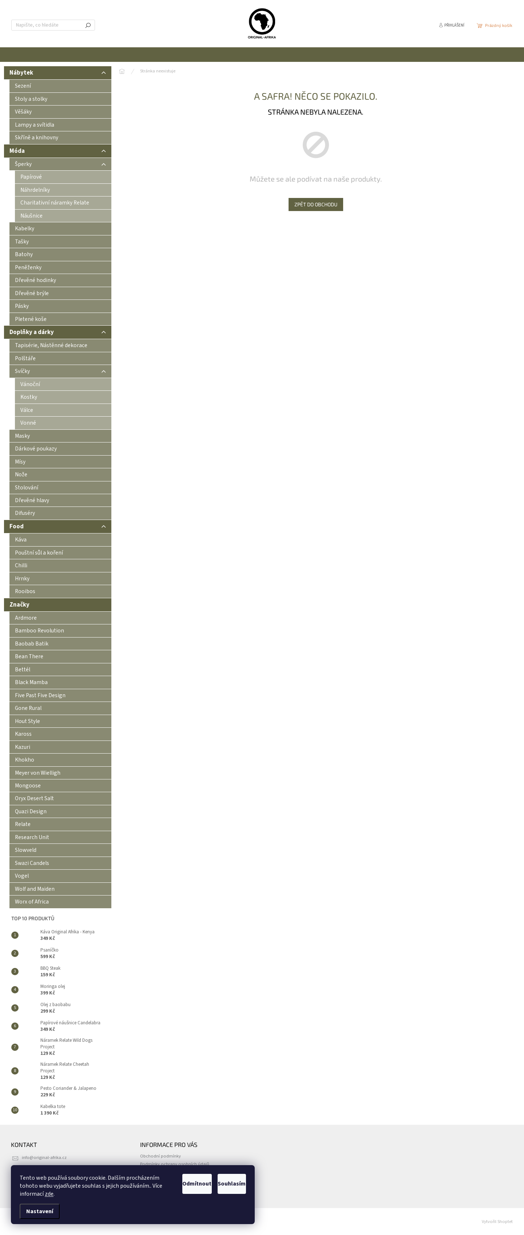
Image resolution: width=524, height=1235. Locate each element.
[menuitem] (173, 54)
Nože (21, 474)
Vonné (28, 423)
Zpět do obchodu (315, 204)
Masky (22, 436)
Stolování (26, 488)
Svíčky (60, 372)
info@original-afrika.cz (44, 1157)
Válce (26, 410)
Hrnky (22, 579)
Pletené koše (31, 319)
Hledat (88, 25)
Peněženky (28, 267)
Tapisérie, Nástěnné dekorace (51, 345)
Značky (19, 604)
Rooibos (25, 591)
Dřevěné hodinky (35, 280)
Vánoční (30, 384)
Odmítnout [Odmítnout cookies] (170, 1184)
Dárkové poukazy (36, 449)
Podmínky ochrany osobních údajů (174, 1164)
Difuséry (25, 513)
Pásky (22, 306)
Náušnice (31, 216)
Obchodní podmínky (160, 1156)
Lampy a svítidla (34, 125)
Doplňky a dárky (57, 333)
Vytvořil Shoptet (497, 1221)
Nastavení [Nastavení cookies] (39, 1211)
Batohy (24, 254)
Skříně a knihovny (36, 138)
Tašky (22, 242)
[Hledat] (53, 25)
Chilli (21, 565)
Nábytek (57, 74)
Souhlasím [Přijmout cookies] (223, 1184)
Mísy (20, 462)
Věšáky (23, 112)
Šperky (60, 165)
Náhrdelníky (35, 190)
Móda (57, 152)
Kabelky (24, 229)
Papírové (31, 177)
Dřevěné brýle (32, 293)
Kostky (28, 397)
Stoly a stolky (31, 99)
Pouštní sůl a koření (39, 553)
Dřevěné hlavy (32, 500)
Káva (21, 540)
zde (110, 1194)
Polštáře (25, 358)
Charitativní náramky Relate (54, 203)
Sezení (23, 86)
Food (57, 527)
